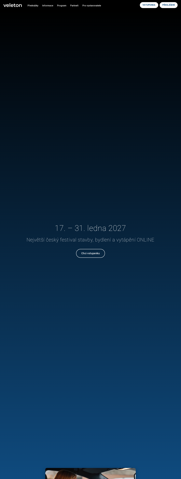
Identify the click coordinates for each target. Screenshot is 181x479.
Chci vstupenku (90, 253)
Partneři (74, 5)
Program (61, 5)
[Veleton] (12, 5)
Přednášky (33, 5)
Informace (47, 5)
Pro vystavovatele (91, 5)
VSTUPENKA (149, 5)
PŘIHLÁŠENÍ (168, 5)
